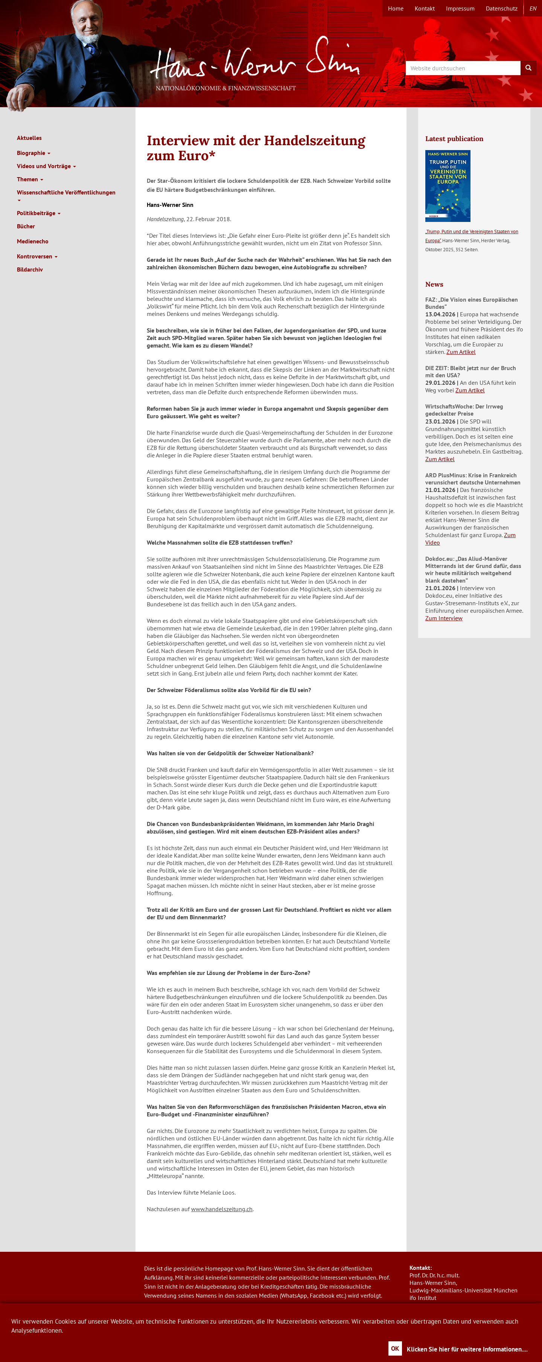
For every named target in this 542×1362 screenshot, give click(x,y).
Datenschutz (502, 8)
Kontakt (425, 8)
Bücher (26, 226)
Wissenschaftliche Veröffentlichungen (66, 194)
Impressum (460, 8)
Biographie (33, 152)
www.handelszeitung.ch (222, 1209)
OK (395, 1348)
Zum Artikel (461, 351)
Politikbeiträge (39, 213)
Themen (30, 179)
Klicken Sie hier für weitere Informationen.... (467, 1349)
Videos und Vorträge (46, 166)
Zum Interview (444, 618)
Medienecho (33, 241)
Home (395, 8)
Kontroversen (37, 256)
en (533, 8)
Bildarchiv (30, 269)
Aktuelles (29, 137)
